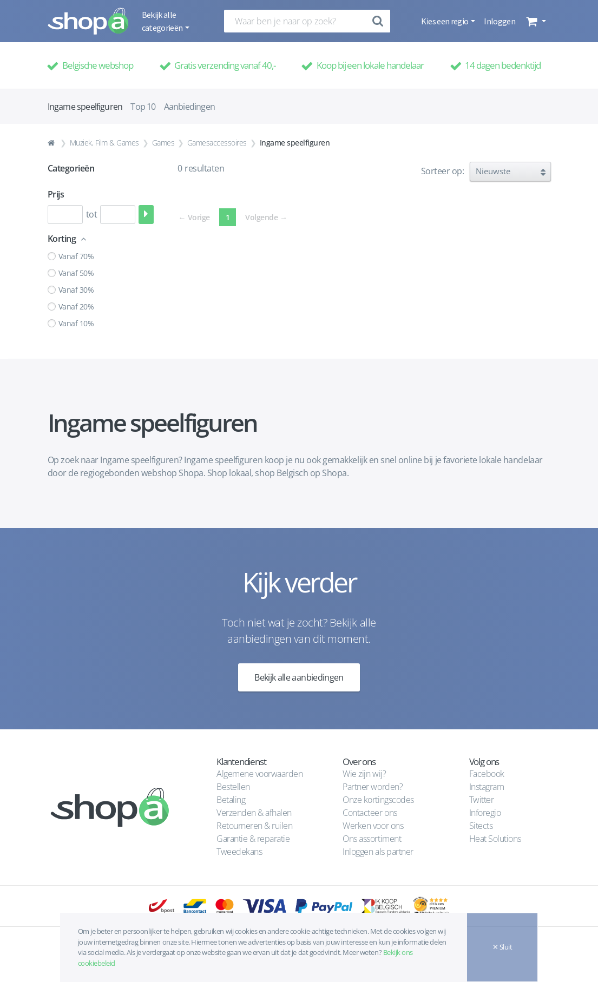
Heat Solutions (496, 839)
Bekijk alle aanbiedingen (299, 677)
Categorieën (71, 168)
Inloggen (499, 21)
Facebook (486, 774)
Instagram (486, 787)
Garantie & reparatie (253, 839)
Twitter (481, 800)
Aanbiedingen (189, 107)
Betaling (230, 800)
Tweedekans (239, 852)
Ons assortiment (372, 839)
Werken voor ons (373, 826)
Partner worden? (373, 787)
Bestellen (233, 787)
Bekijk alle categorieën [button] (163, 21)
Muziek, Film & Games (104, 142)
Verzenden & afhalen (254, 813)
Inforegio (486, 813)
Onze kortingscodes (378, 800)
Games (163, 142)
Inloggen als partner (378, 852)
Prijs (56, 194)
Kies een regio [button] (445, 21)
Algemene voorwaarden (259, 774)
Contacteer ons (370, 813)
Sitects (482, 826)
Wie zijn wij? (364, 774)
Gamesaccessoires (217, 142)
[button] (535, 21)
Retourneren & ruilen (254, 826)
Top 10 (142, 107)
